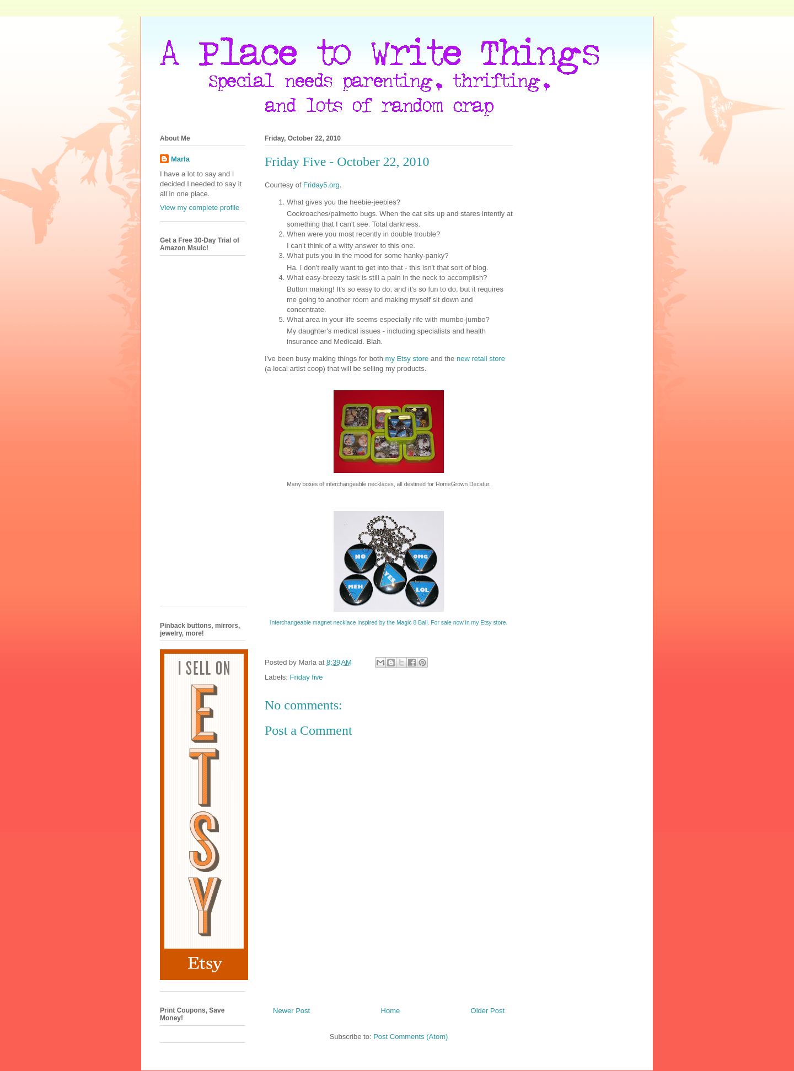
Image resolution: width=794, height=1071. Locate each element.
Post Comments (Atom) (410, 1036)
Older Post (488, 1011)
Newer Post (291, 1011)
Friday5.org (321, 185)
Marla (180, 159)
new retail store (481, 358)
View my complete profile (199, 207)
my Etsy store (407, 358)
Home (390, 1011)
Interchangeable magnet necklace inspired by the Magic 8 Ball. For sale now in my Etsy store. (389, 623)
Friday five (306, 677)
